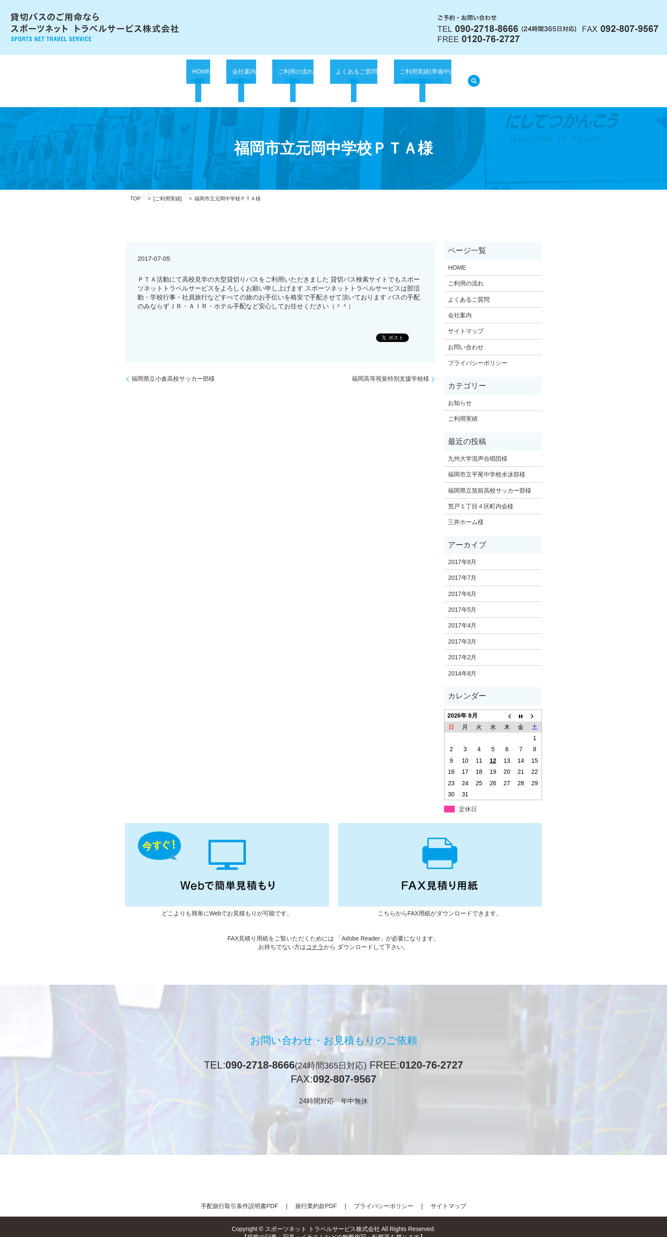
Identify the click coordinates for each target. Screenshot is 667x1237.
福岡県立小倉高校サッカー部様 (173, 368)
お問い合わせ (466, 336)
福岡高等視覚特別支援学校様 (390, 368)
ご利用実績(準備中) (419, 76)
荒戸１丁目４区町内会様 (480, 495)
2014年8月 (462, 662)
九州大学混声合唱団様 (477, 448)
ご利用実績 (167, 188)
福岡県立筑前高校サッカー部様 (489, 479)
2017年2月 (462, 646)
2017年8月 (462, 551)
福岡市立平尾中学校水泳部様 (486, 463)
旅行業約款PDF (316, 1195)
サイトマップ (466, 320)
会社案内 (239, 76)
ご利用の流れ (289, 76)
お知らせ (460, 392)
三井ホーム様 (466, 511)
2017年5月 (462, 599)
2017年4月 (462, 614)
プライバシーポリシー (477, 352)
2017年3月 (462, 630)
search (471, 75)
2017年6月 (462, 583)
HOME (199, 76)
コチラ (315, 936)
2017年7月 (462, 567)
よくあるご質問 (350, 76)
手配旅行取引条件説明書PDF (239, 1195)
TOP (135, 188)
